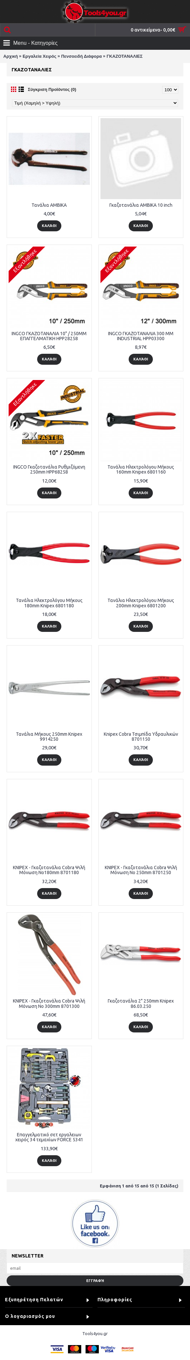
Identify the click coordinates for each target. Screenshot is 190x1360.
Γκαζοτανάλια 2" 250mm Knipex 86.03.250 (141, 1003)
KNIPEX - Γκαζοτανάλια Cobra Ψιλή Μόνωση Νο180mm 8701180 (49, 870)
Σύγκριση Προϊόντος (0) (52, 89)
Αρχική (10, 56)
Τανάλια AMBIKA (49, 205)
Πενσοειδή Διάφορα (81, 56)
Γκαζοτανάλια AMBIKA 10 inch (140, 205)
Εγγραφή (95, 1281)
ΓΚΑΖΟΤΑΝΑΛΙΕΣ (124, 56)
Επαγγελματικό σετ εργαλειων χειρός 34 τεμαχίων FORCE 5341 (49, 1137)
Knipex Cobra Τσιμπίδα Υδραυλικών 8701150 (141, 736)
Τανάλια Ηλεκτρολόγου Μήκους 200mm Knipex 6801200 (140, 603)
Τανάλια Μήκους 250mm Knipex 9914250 (49, 736)
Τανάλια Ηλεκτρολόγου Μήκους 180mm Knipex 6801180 (49, 603)
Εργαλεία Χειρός (39, 56)
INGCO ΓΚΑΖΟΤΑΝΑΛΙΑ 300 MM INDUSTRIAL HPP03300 (140, 336)
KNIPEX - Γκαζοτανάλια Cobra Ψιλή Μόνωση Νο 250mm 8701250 (141, 870)
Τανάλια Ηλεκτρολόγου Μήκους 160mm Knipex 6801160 (140, 469)
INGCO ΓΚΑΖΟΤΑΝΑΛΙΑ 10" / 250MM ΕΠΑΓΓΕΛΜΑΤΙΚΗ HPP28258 (49, 336)
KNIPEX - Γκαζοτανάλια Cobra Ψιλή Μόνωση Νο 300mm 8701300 (49, 1003)
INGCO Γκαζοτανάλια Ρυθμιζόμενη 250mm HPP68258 (49, 469)
